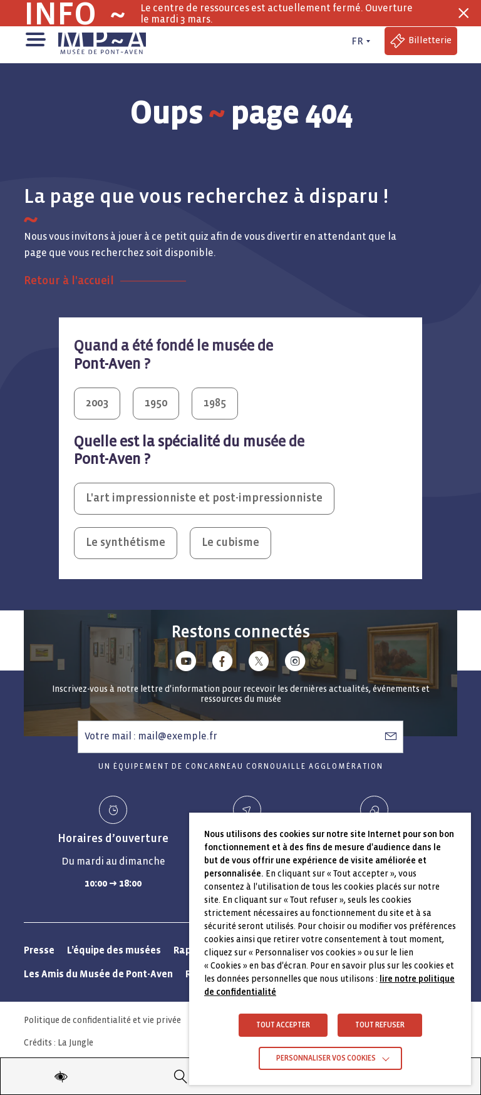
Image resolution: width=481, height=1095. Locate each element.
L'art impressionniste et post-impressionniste (204, 498)
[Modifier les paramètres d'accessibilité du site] (61, 1076)
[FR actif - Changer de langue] (359, 41)
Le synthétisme (125, 542)
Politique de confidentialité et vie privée (102, 1020)
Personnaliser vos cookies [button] (326, 1058)
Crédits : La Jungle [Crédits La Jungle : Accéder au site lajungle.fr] (58, 1042)
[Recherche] (181, 1076)
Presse (39, 950)
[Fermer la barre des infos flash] (463, 13)
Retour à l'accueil (69, 281)
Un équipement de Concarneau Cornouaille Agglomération (240, 767)
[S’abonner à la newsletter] (390, 736)
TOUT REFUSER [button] (380, 1025)
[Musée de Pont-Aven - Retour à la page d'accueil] (102, 41)
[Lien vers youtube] (186, 663)
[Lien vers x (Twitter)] (259, 663)
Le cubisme (230, 542)
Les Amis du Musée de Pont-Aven (98, 974)
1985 (215, 403)
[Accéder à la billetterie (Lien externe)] (421, 41)
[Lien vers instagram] (295, 663)
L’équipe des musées (114, 950)
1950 (156, 403)
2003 (97, 403)
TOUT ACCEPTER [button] (283, 1025)
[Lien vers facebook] (222, 663)
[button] (35, 38)
